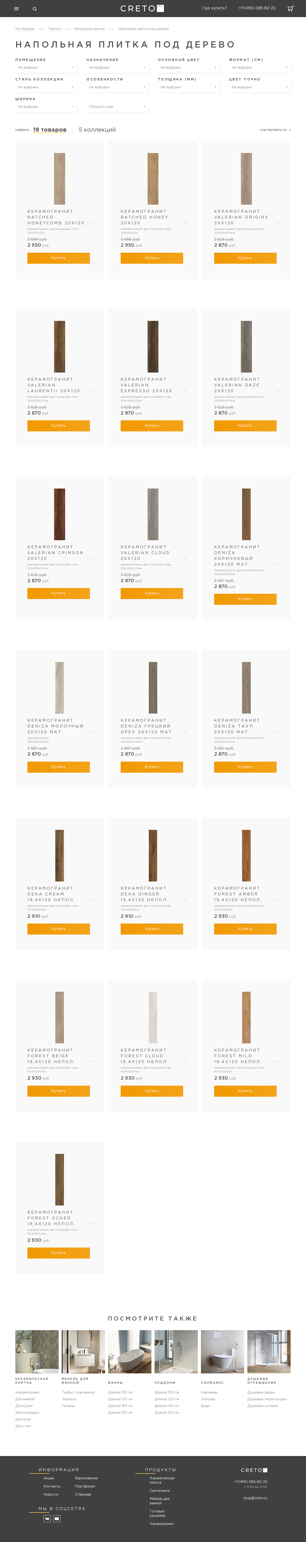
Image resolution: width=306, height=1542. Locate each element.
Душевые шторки (262, 1406)
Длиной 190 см (120, 1412)
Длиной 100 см (167, 1392)
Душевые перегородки (267, 1399)
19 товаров (50, 130)
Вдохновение (84, 1478)
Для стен (23, 1426)
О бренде (83, 1494)
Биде (205, 1406)
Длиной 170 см (120, 1399)
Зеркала (69, 1399)
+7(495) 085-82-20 (250, 1482)
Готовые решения (157, 1513)
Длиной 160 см (167, 1412)
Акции (49, 1478)
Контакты (52, 1486)
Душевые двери (261, 1392)
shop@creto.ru (255, 1498)
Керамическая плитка (162, 1480)
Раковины (209, 1392)
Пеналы (68, 1406)
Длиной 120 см (167, 1399)
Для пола (23, 1419)
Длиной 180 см (120, 1406)
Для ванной (25, 1399)
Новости (51, 1494)
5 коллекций (97, 130)
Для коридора (27, 1412)
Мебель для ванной (159, 1501)
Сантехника (160, 1490)
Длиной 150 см (120, 1392)
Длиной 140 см (167, 1406)
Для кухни (23, 1406)
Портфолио (84, 1486)
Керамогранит (27, 1392)
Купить (58, 258)
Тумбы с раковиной (78, 1392)
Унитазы (208, 1399)
